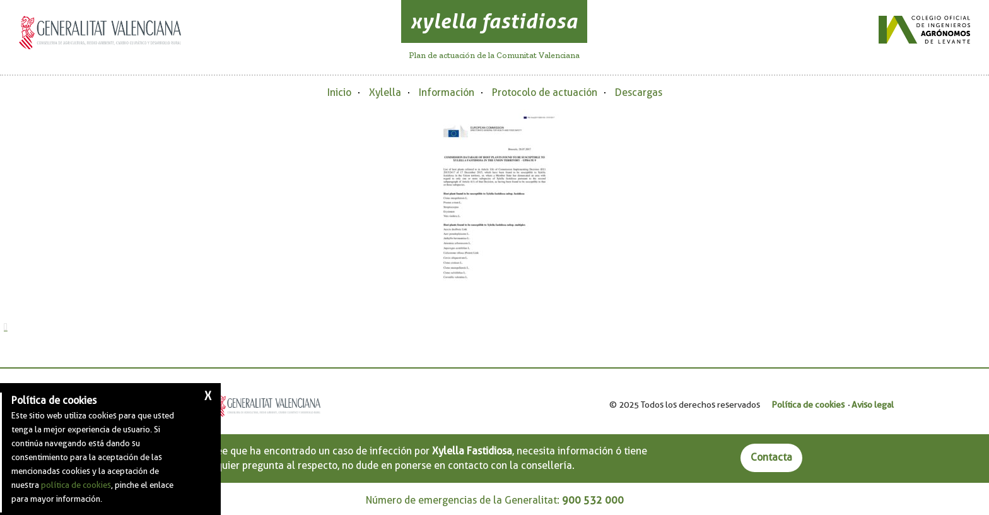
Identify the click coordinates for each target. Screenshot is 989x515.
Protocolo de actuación (544, 92)
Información (446, 92)
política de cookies (76, 485)
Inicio (339, 92)
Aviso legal (872, 405)
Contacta (771, 457)
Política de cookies (808, 405)
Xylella (385, 92)
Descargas (638, 92)
